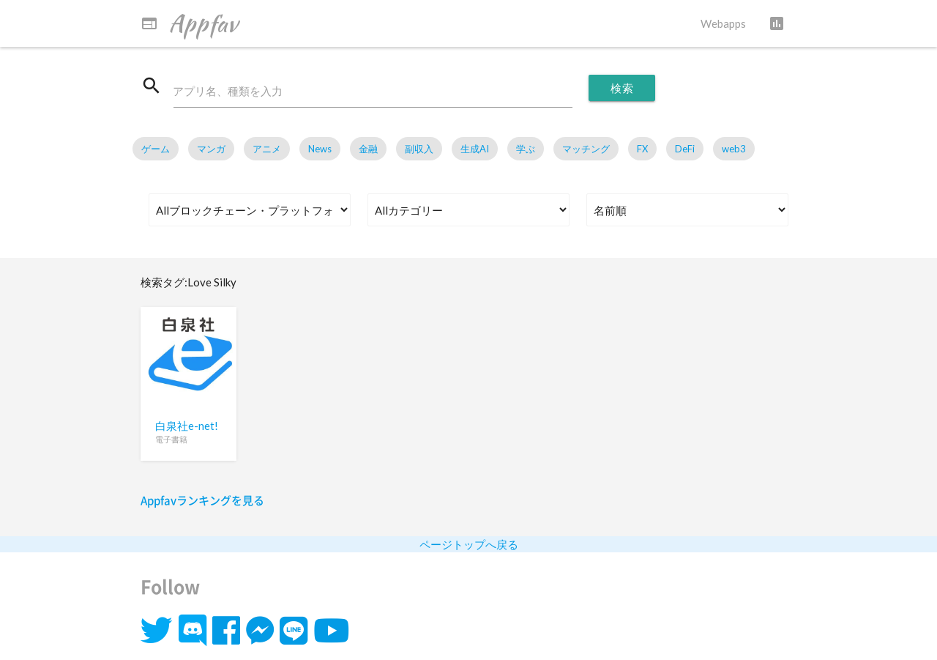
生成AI (474, 149)
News (320, 149)
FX (642, 149)
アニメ (267, 149)
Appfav (189, 23)
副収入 (419, 149)
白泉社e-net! (186, 425)
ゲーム (155, 149)
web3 (734, 149)
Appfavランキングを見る (202, 500)
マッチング (586, 149)
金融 (368, 149)
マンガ (211, 149)
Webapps (723, 23)
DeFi (685, 149)
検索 (622, 87)
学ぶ (525, 149)
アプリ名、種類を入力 (228, 91)
